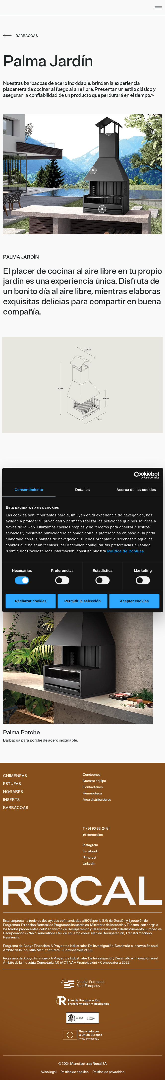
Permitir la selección (82, 601)
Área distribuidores (97, 800)
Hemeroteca (92, 793)
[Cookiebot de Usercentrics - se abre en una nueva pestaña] (137, 475)
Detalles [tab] (82, 489)
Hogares (13, 791)
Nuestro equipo (94, 781)
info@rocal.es (93, 835)
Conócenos (91, 775)
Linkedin (89, 864)
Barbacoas (15, 807)
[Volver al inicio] (50, 7)
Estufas (12, 783)
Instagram (90, 845)
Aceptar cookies (134, 601)
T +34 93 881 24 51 (96, 829)
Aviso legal (48, 1072)
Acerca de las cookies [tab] (136, 489)
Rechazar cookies (31, 601)
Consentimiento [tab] (28, 489)
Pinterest (89, 858)
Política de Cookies (125, 551)
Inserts (11, 799)
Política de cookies (74, 1072)
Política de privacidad (108, 1072)
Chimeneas (15, 775)
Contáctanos (93, 787)
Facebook (90, 851)
